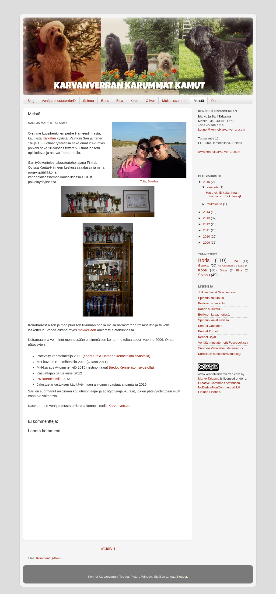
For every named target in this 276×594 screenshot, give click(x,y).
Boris (105, 101)
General (203, 265)
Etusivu (108, 548)
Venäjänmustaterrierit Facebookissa (223, 342)
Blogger (181, 576)
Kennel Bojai (207, 337)
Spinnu (88, 101)
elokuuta (213, 187)
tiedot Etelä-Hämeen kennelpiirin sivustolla (116, 356)
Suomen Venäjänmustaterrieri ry (220, 348)
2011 (207, 230)
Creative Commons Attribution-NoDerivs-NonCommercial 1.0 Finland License (219, 387)
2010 (207, 236)
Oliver (150, 101)
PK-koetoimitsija (49, 379)
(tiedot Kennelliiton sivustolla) (131, 367)
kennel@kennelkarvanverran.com (221, 129)
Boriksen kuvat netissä (214, 314)
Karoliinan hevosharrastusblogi (219, 354)
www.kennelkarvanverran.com (219, 151)
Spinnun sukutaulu (211, 298)
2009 (207, 242)
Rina (239, 270)
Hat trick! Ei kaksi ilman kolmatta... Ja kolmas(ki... (225, 194)
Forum (216, 101)
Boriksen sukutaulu (211, 303)
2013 (207, 218)
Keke (241, 265)
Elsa (119, 101)
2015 (207, 182)
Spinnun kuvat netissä (213, 320)
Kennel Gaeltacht (210, 325)
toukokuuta (215, 204)
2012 (207, 224)
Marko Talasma (208, 378)
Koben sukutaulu (210, 309)
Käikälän (49, 138)
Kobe (134, 101)
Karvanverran (118, 406)
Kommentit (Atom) (49, 558)
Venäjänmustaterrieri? (59, 101)
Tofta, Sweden (149, 181)
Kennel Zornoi (208, 331)
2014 (207, 212)
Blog (31, 101)
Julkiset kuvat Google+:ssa (217, 292)
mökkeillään (87, 330)
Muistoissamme (174, 101)
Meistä (199, 101)
